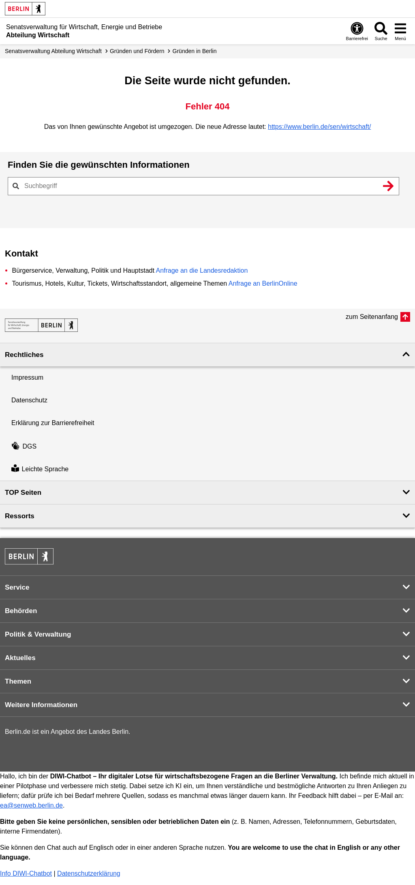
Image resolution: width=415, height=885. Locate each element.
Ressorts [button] (19, 516)
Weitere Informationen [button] (41, 705)
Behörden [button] (21, 611)
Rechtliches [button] (24, 355)
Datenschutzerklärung (88, 873)
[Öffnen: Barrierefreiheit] (357, 31)
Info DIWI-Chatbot (26, 873)
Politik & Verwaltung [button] (38, 634)
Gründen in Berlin (195, 51)
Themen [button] (18, 681)
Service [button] (17, 587)
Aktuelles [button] (20, 658)
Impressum (27, 377)
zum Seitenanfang (372, 316)
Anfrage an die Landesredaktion (202, 270)
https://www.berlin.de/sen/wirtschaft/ (319, 126)
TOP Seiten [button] (23, 492)
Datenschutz (29, 400)
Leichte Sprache (39, 469)
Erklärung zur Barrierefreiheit (52, 422)
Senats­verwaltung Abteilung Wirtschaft (53, 51)
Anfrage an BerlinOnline (263, 283)
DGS (23, 446)
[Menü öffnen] (400, 31)
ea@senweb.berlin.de (31, 805)
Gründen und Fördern (137, 51)
